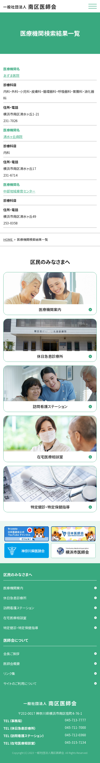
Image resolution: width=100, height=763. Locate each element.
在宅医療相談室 (14, 617)
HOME (8, 239)
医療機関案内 (13, 587)
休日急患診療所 (14, 597)
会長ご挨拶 (11, 653)
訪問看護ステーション (18, 607)
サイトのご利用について (20, 683)
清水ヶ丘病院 (13, 136)
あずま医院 (11, 75)
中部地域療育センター (19, 191)
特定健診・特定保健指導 (20, 627)
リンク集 (9, 673)
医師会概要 (11, 663)
